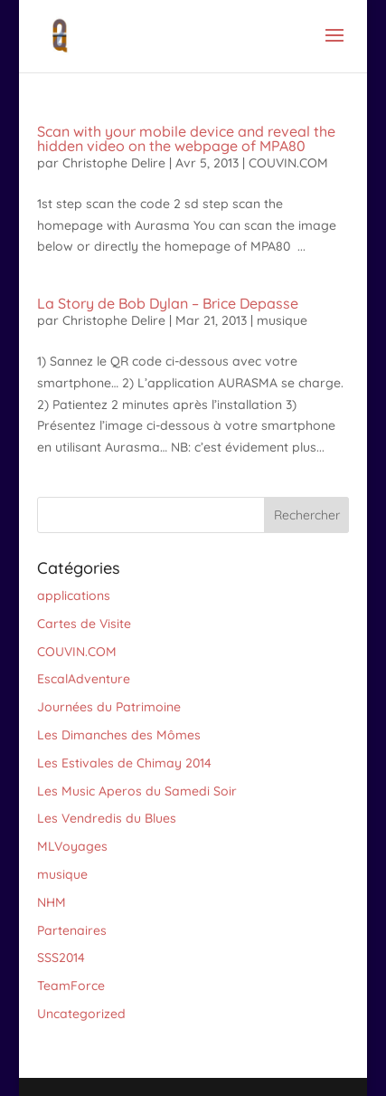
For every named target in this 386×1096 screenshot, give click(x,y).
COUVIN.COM (288, 163)
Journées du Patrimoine (109, 707)
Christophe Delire (113, 163)
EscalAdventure (83, 679)
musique (282, 320)
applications (73, 595)
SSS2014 (61, 957)
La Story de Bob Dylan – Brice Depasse (167, 303)
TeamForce (71, 985)
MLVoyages (72, 846)
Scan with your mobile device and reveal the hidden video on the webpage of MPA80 (186, 138)
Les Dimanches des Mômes (119, 735)
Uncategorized (81, 1013)
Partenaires (72, 930)
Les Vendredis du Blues (106, 818)
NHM (51, 902)
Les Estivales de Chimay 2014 (124, 763)
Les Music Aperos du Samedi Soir (137, 791)
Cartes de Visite (84, 623)
